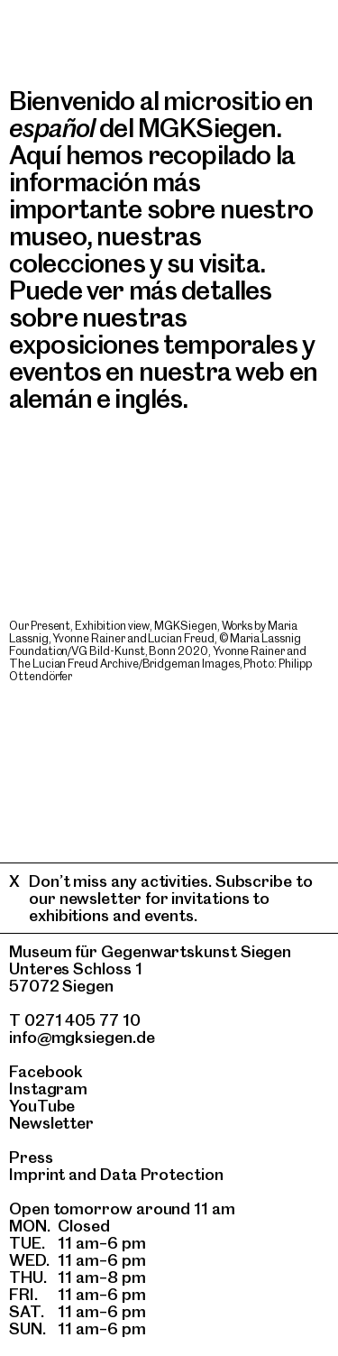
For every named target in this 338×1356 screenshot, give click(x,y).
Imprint (37, 1174)
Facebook (46, 1071)
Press (31, 1157)
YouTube (42, 1105)
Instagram (48, 1088)
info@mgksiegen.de (82, 1037)
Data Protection (162, 1174)
